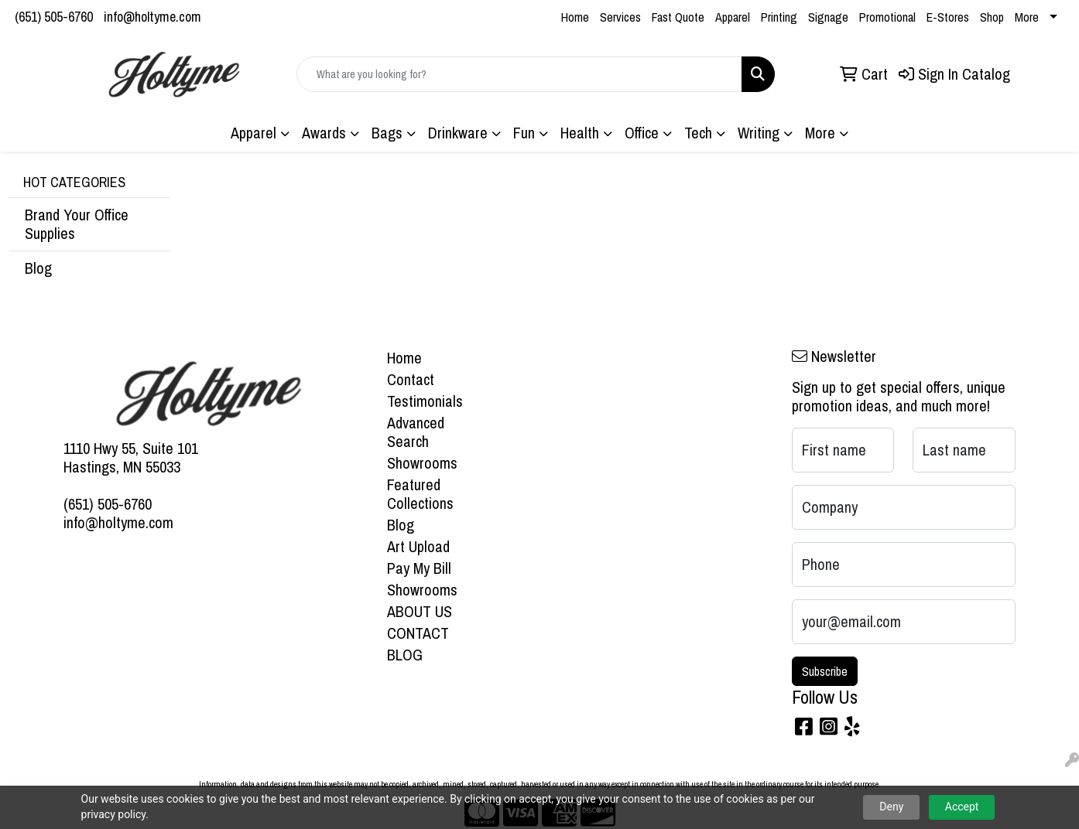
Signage (828, 17)
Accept (962, 806)
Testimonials (425, 401)
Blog (38, 268)
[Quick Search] (519, 74)
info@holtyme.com (152, 16)
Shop (992, 17)
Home (575, 17)
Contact (410, 379)
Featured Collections (420, 493)
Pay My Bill (419, 568)
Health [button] (579, 132)
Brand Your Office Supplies (76, 224)
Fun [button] (524, 132)
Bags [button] (387, 132)
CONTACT (418, 633)
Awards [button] (324, 132)
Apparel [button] (253, 132)
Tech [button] (698, 132)
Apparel (732, 17)
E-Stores (948, 17)
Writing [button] (758, 132)
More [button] (820, 132)
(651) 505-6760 (54, 16)
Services (620, 17)
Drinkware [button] (458, 132)
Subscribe (825, 671)
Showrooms (422, 462)
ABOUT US (419, 611)
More (1027, 17)
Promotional (887, 17)
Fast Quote (678, 17)
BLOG (405, 654)
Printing (779, 17)
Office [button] (642, 132)
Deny (891, 806)
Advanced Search (415, 432)
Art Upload (418, 546)
